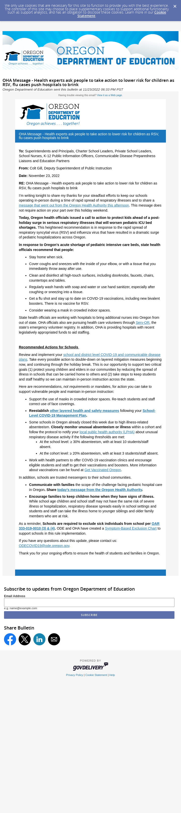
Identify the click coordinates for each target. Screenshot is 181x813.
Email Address (14, 596)
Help (112, 674)
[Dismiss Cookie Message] (174, 5)
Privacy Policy (74, 674)
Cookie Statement (96, 674)
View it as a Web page (109, 95)
